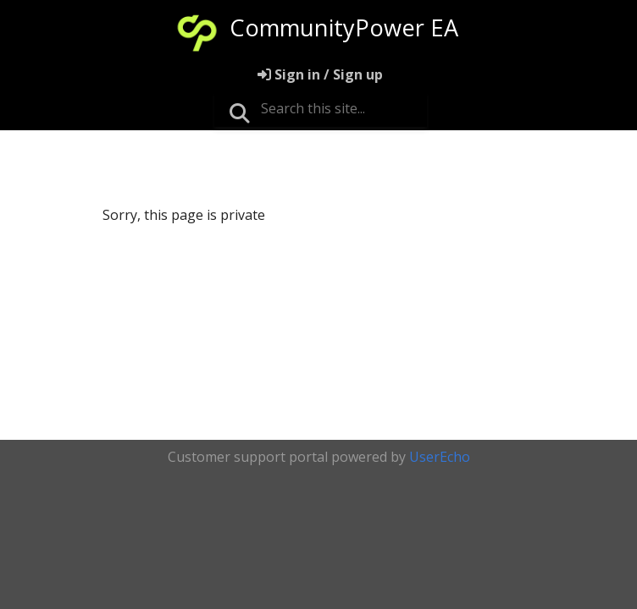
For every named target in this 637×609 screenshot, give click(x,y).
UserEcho (439, 456)
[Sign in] (320, 74)
